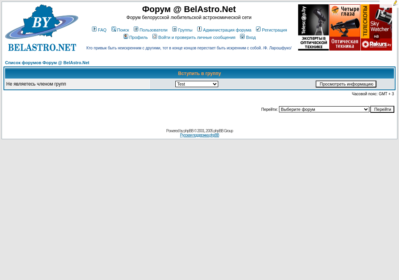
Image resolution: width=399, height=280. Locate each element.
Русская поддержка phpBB (199, 135)
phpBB (188, 131)
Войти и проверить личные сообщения (193, 37)
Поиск (120, 30)
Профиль (136, 37)
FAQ (99, 30)
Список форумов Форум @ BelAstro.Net (47, 62)
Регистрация (271, 30)
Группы (182, 30)
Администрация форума (224, 30)
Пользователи (151, 30)
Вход (248, 37)
